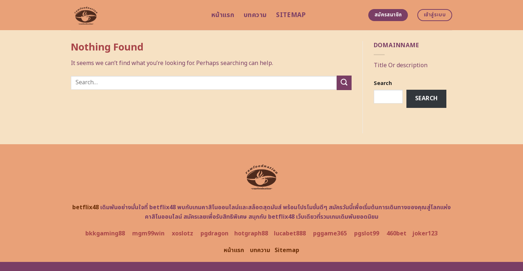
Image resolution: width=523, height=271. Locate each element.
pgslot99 (366, 233)
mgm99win (148, 233)
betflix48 (85, 207)
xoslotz (182, 233)
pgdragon (214, 233)
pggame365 (330, 233)
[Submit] (344, 83)
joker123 (425, 233)
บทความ (255, 15)
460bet (396, 233)
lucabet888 (290, 233)
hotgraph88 (251, 233)
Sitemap (290, 15)
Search (383, 83)
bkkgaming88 (105, 233)
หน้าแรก (222, 15)
